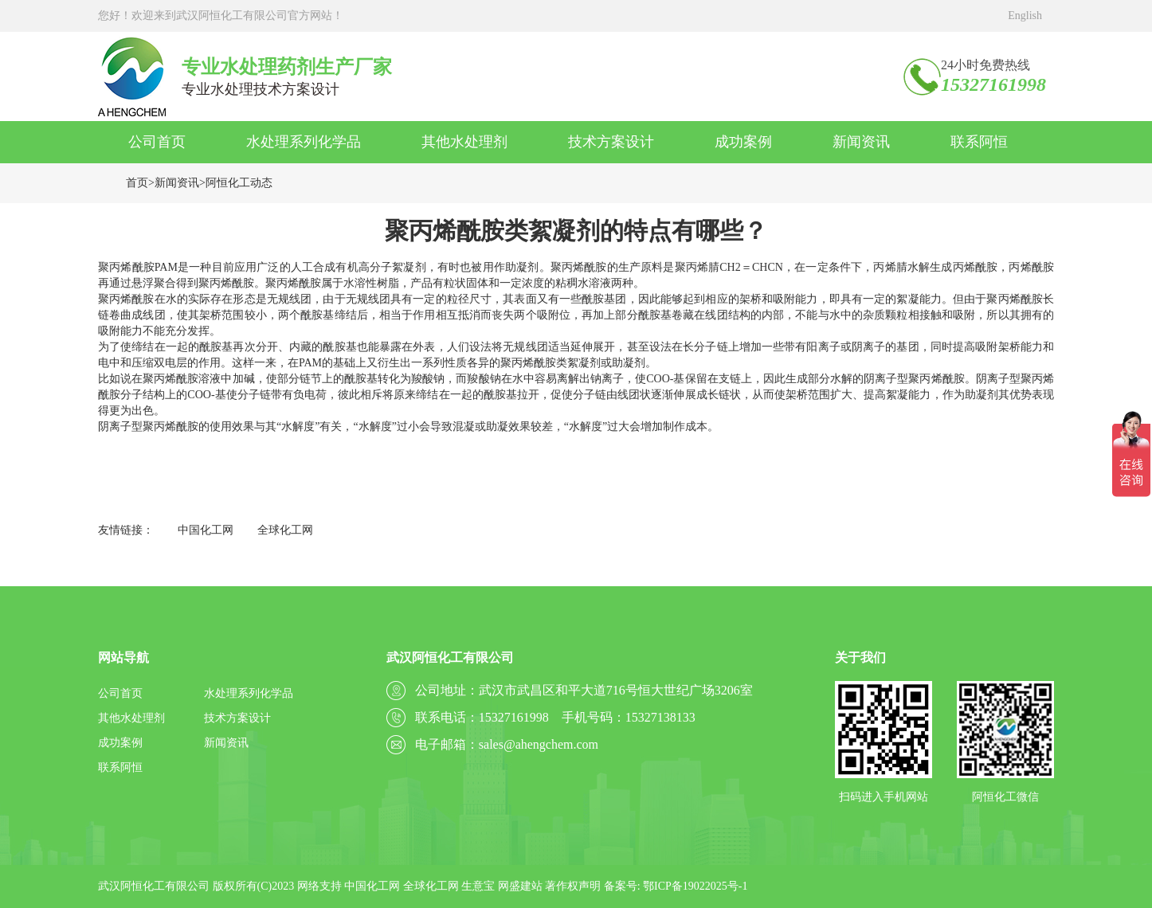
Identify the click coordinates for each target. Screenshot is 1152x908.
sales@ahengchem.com (538, 744)
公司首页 (157, 142)
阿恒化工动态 (239, 183)
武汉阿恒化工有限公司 (154, 886)
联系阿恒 (979, 142)
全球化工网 (285, 530)
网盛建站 (520, 886)
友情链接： (126, 530)
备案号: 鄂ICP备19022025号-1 (676, 886)
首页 (137, 183)
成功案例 (743, 142)
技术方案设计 (611, 142)
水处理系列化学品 (303, 142)
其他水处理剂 (464, 142)
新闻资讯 (861, 142)
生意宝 (478, 886)
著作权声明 (573, 886)
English (1025, 16)
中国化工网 (205, 530)
